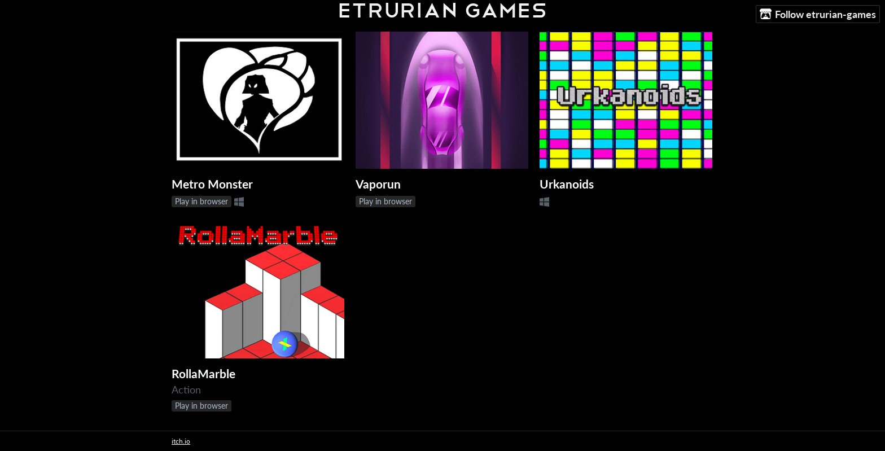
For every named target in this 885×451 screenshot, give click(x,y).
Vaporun (378, 184)
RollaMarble (203, 373)
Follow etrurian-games (818, 14)
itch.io (181, 441)
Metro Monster (212, 184)
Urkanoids (567, 184)
